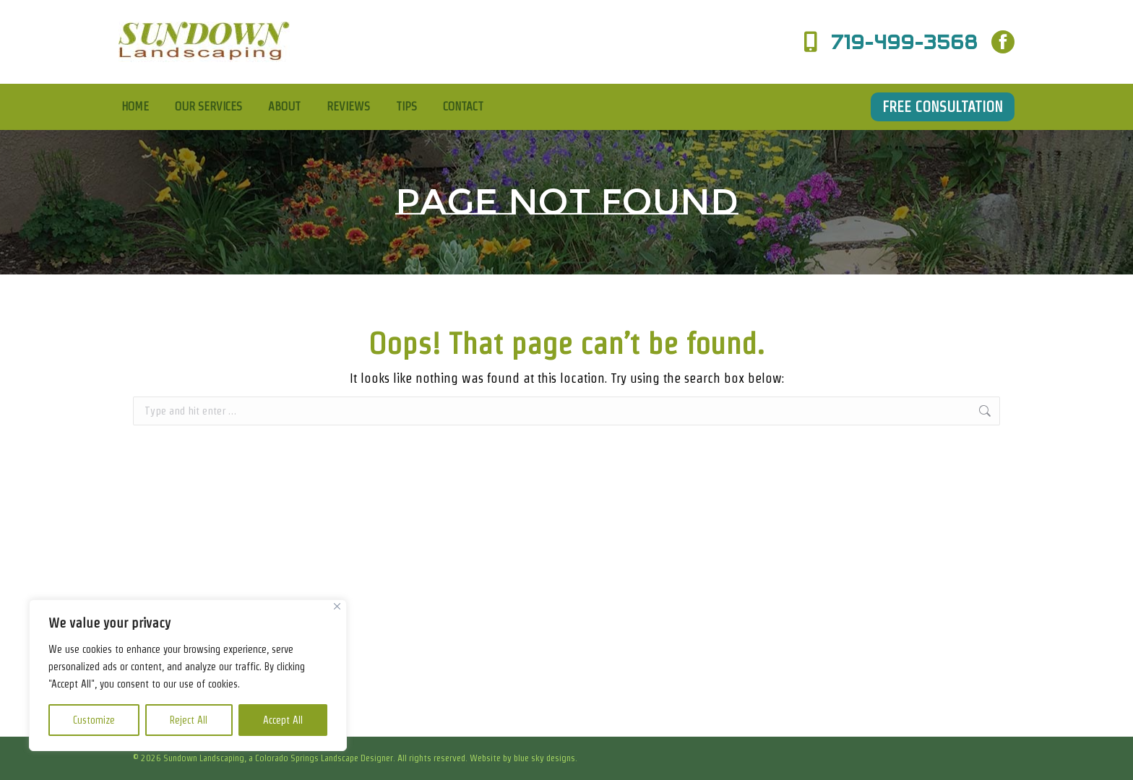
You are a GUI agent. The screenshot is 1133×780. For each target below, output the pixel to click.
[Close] (337, 606)
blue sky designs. (545, 758)
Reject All (188, 720)
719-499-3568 (887, 41)
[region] (188, 675)
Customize (94, 720)
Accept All (283, 720)
